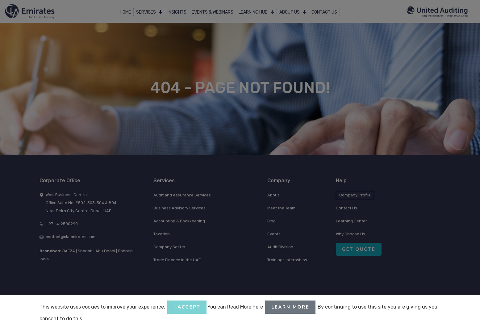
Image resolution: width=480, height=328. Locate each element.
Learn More (290, 307)
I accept (186, 307)
